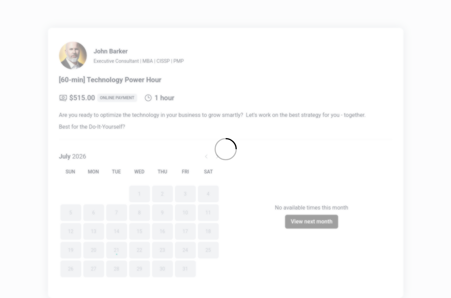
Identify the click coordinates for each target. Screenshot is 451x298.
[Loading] (225, 149)
